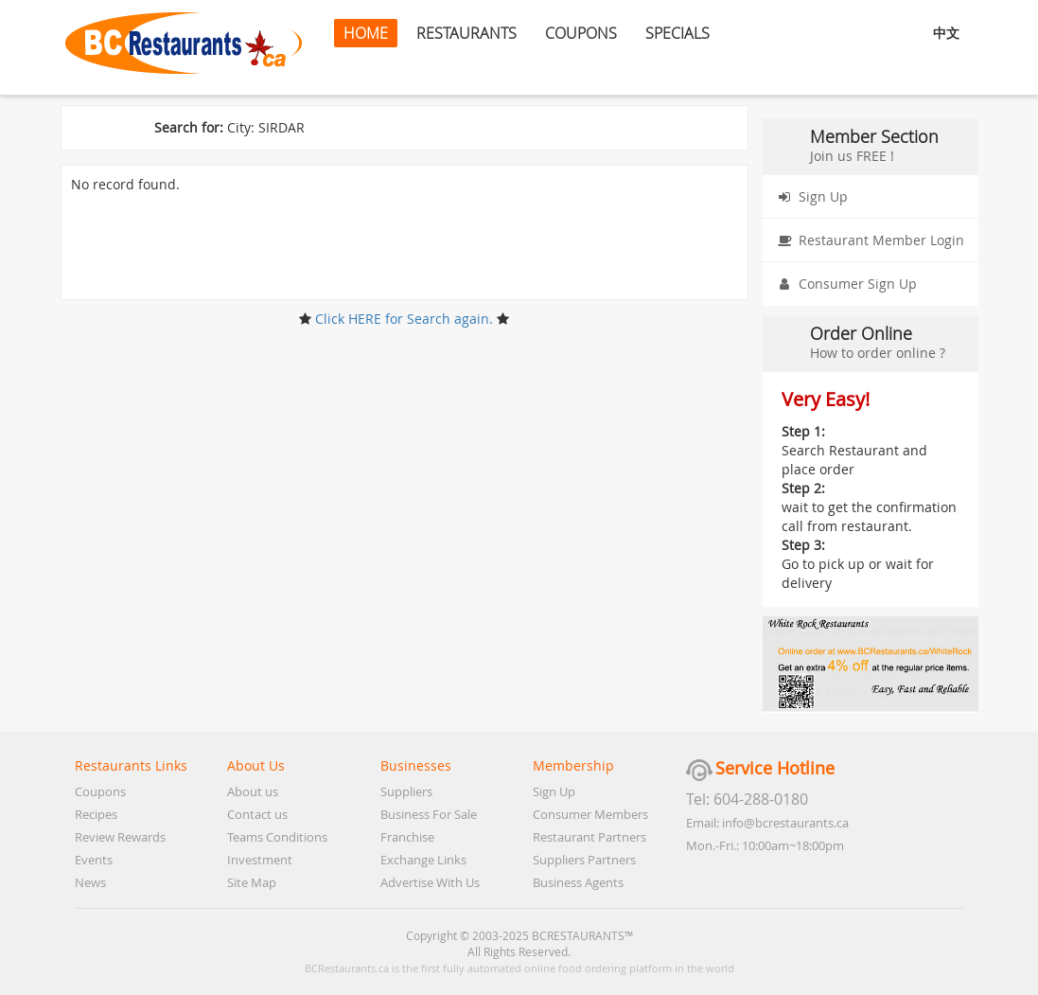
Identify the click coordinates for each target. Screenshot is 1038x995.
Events (94, 859)
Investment (259, 859)
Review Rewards (120, 836)
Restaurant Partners (589, 836)
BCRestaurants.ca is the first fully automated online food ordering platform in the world (519, 968)
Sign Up (809, 197)
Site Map (251, 882)
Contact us (257, 814)
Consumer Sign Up (843, 284)
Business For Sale (428, 814)
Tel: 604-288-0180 (747, 799)
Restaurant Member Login (867, 240)
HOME (365, 33)
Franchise (407, 836)
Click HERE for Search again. (404, 319)
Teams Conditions (277, 836)
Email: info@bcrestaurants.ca (767, 822)
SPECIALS (677, 33)
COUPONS (581, 33)
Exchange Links (423, 859)
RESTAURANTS (466, 33)
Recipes (96, 814)
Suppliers (406, 791)
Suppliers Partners (584, 859)
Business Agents (578, 882)
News (90, 882)
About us (252, 791)
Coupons (100, 791)
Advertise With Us (430, 882)
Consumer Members (590, 814)
